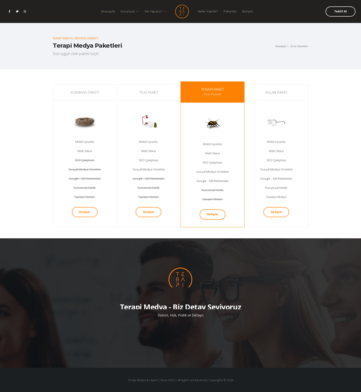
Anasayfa (108, 11)
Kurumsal (129, 11)
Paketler (230, 11)
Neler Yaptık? (208, 11)
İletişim (247, 11)
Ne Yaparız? (156, 11)
